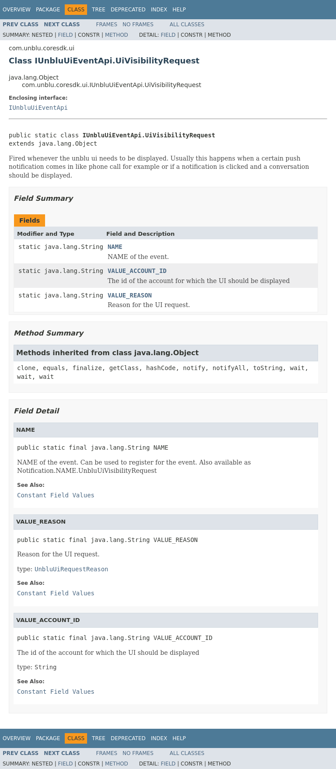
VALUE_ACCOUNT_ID (137, 270)
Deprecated (128, 10)
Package (48, 10)
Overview (17, 10)
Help (179, 10)
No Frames (138, 24)
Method (116, 35)
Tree (98, 10)
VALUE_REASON (130, 295)
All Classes (187, 24)
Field (65, 35)
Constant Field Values (55, 495)
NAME (115, 246)
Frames (107, 24)
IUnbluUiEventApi (38, 107)
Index (159, 10)
